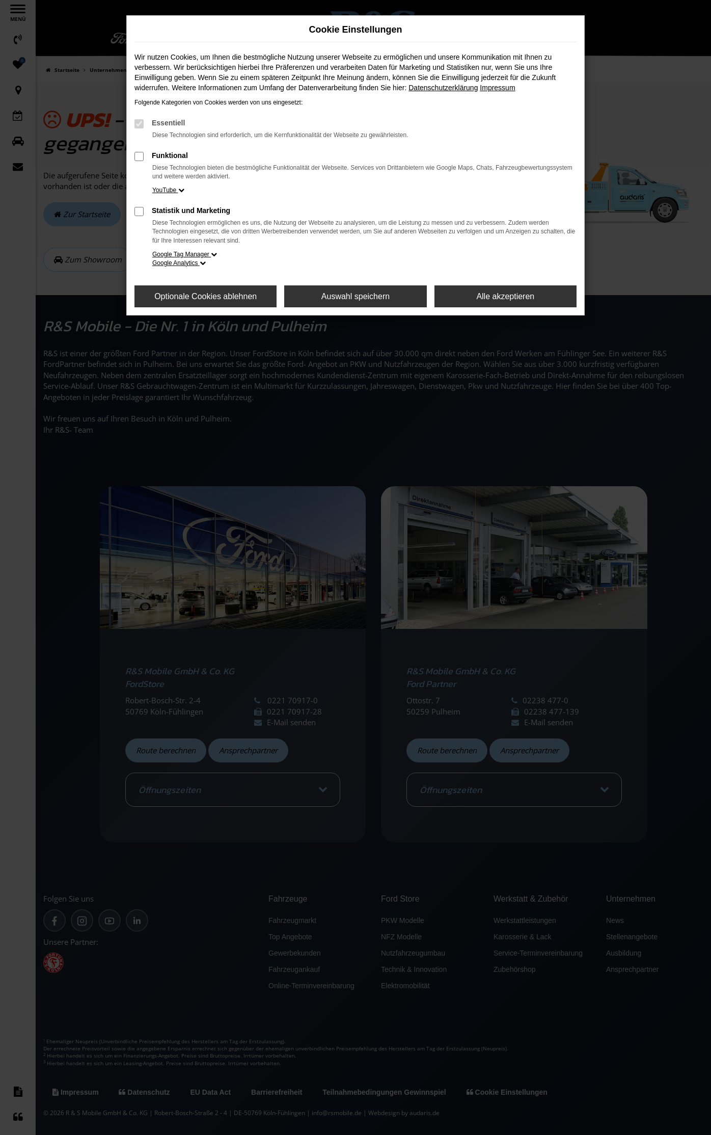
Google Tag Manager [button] (184, 254)
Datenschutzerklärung (443, 88)
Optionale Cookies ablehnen (205, 296)
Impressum (497, 88)
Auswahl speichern (355, 296)
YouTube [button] (168, 190)
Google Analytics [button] (179, 263)
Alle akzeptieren (505, 296)
